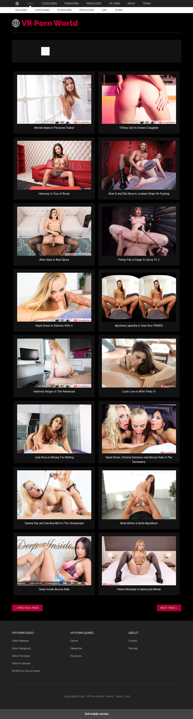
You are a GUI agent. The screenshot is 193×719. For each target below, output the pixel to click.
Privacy (109, 696)
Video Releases (20, 640)
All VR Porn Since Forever (26, 671)
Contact (132, 640)
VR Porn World (50, 23)
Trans (119, 10)
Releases (21, 10)
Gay (104, 10)
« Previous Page (27, 607)
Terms (119, 696)
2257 (127, 696)
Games (74, 640)
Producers (86, 10)
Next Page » (169, 607)
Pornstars (65, 10)
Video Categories (21, 648)
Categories (42, 10)
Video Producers (21, 663)
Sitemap (133, 648)
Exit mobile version (96, 714)
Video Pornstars (21, 656)
